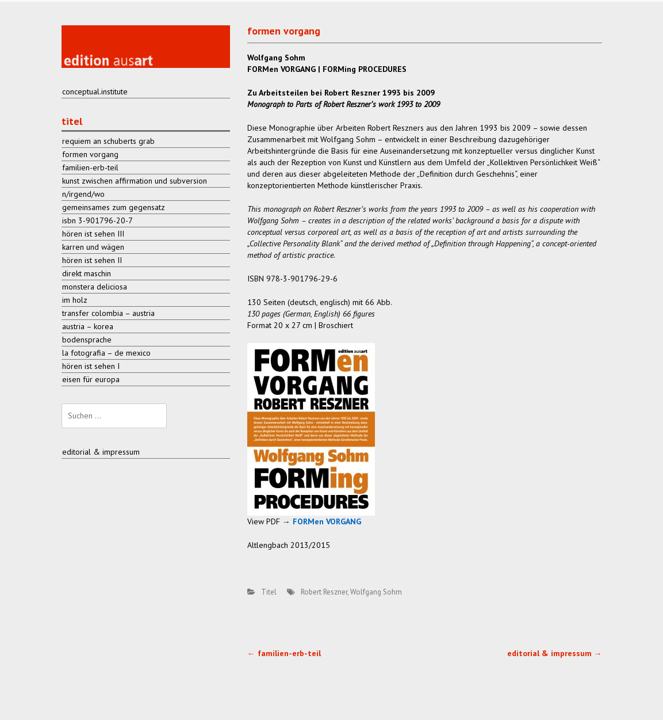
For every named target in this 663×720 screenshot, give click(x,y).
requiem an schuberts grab (108, 141)
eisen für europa (91, 379)
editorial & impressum (554, 653)
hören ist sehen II (92, 260)
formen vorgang (90, 154)
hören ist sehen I (91, 366)
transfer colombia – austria (108, 313)
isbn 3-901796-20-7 (97, 220)
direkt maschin (86, 273)
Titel (269, 592)
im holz (74, 300)
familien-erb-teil (284, 653)
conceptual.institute (95, 91)
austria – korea (87, 326)
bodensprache (87, 339)
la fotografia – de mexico (106, 353)
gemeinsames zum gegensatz (113, 207)
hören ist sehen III (93, 233)
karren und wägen (93, 247)
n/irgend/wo (83, 194)
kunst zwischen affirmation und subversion (134, 181)
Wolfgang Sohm (376, 592)
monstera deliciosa (94, 286)
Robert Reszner (324, 592)
